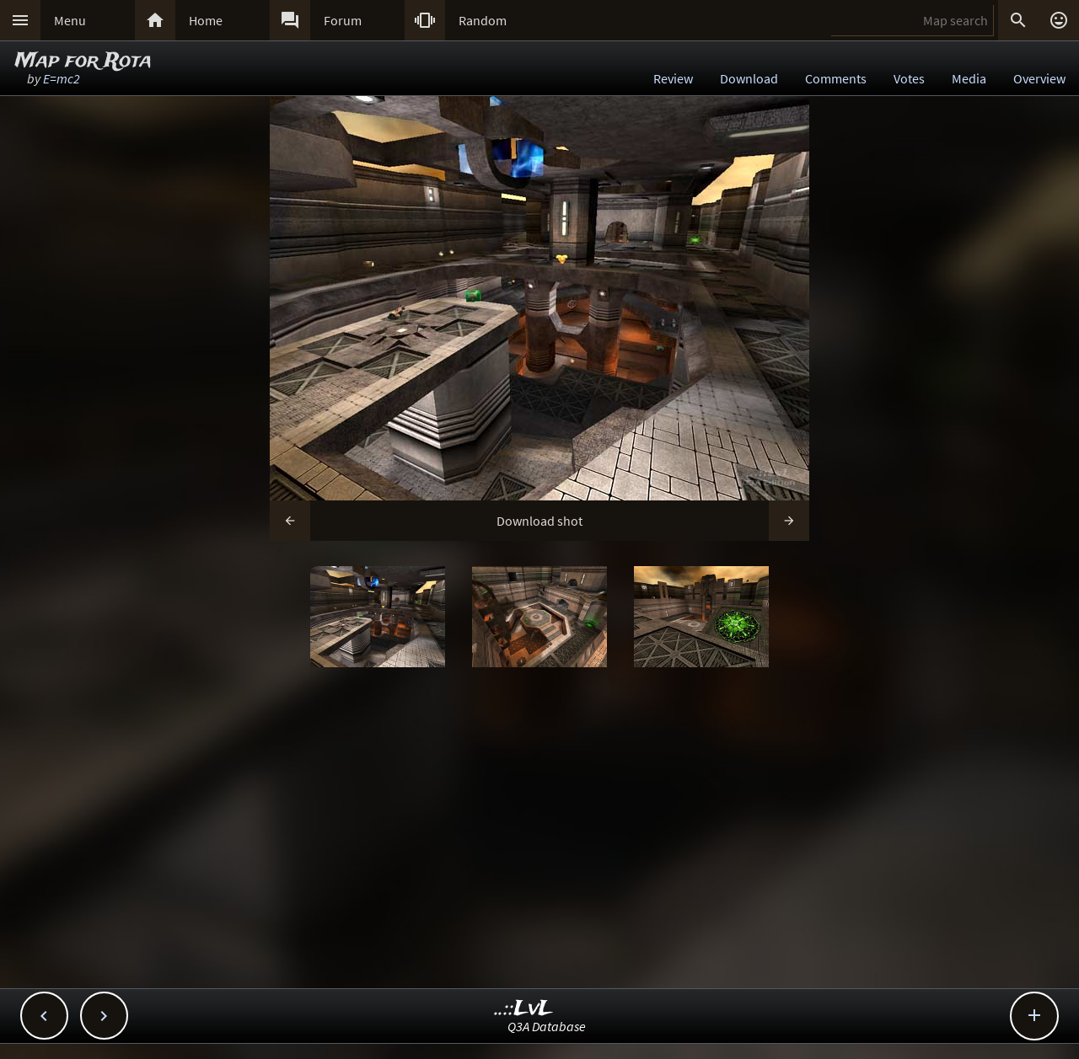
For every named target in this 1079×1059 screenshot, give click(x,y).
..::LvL (524, 1009)
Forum (343, 20)
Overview (1039, 78)
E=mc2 (61, 78)
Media (969, 78)
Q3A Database (546, 1026)
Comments (836, 78)
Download (749, 78)
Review (673, 78)
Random (483, 20)
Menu (70, 20)
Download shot (539, 520)
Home (206, 20)
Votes (909, 78)
